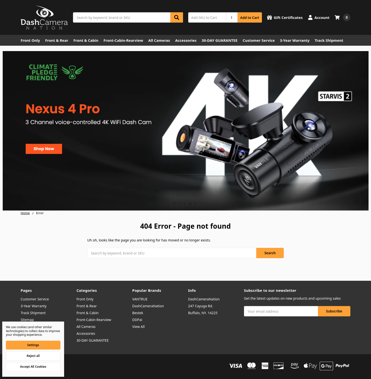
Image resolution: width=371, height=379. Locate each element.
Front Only (30, 40)
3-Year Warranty (295, 40)
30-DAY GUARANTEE (220, 40)
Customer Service (259, 40)
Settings (33, 345)
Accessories (186, 40)
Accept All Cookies (33, 367)
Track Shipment (329, 40)
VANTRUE (139, 299)
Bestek (137, 312)
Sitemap (27, 319)
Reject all (33, 356)
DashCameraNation (148, 306)
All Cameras (159, 40)
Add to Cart (249, 17)
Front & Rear (56, 40)
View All (138, 326)
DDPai (137, 319)
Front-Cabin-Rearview (123, 40)
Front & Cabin (86, 40)
